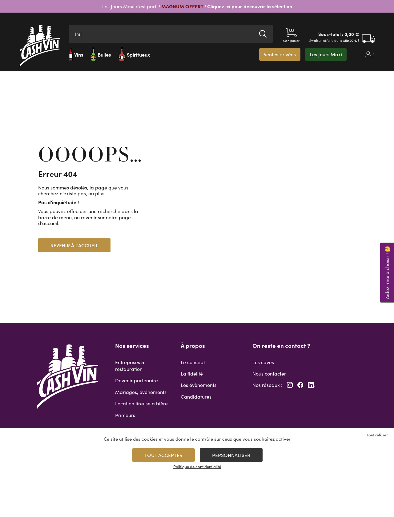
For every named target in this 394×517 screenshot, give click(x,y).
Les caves (263, 362)
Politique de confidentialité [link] (197, 466)
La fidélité (192, 373)
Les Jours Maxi (326, 54)
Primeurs (125, 415)
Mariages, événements (141, 392)
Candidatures (196, 396)
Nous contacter (269, 373)
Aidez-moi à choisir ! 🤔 (387, 272)
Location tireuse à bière (141, 403)
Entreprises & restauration (129, 365)
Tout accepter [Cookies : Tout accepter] (163, 455)
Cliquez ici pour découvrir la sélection (249, 6)
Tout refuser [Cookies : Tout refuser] (377, 435)
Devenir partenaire (136, 380)
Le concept (193, 362)
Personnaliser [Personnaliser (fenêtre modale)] (231, 455)
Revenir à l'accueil (74, 245)
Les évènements (198, 385)
